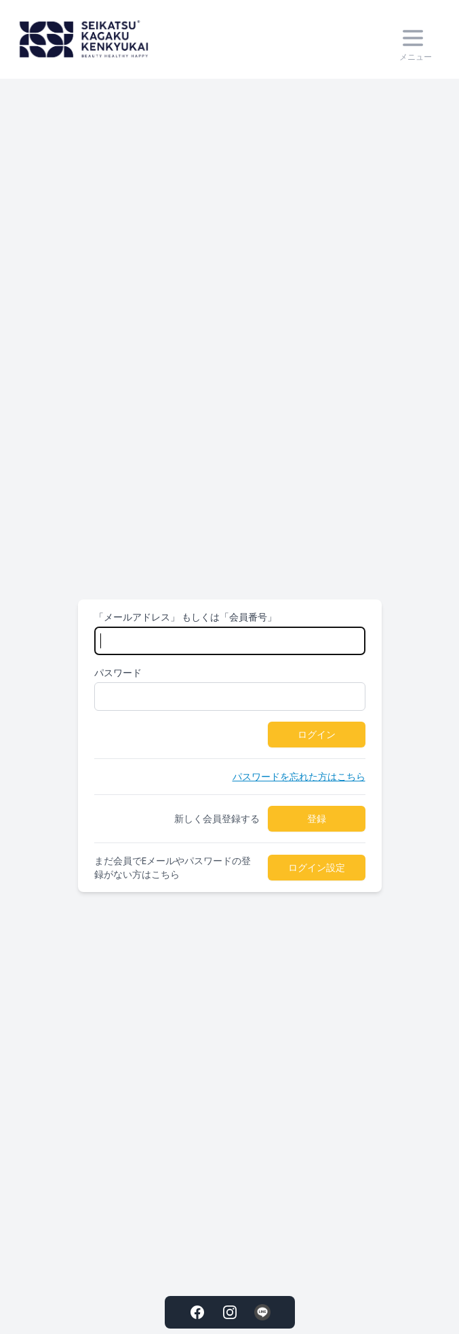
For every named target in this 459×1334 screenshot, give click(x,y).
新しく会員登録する (217, 818)
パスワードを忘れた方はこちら (299, 776)
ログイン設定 (316, 867)
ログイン (317, 734)
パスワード (118, 672)
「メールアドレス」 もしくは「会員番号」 (185, 616)
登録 (316, 818)
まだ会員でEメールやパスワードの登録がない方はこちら (173, 867)
